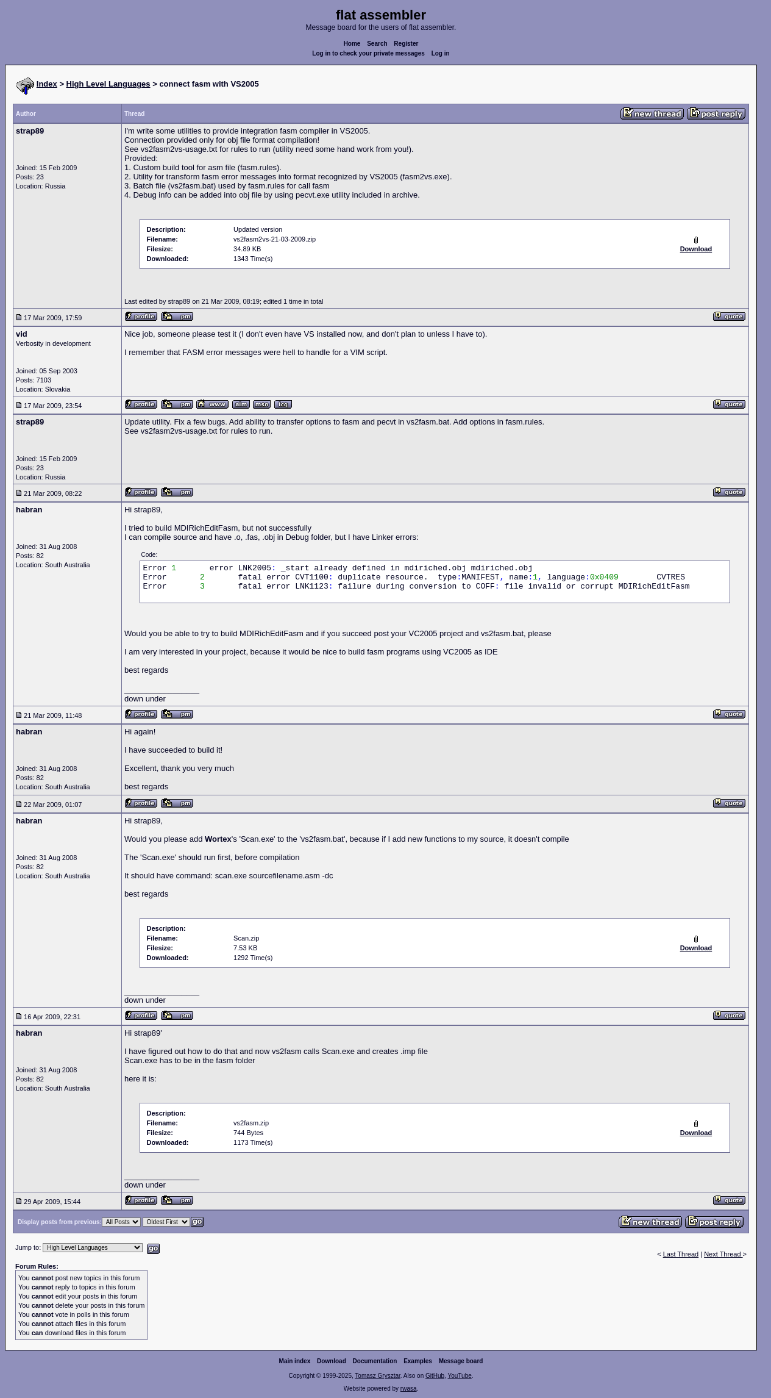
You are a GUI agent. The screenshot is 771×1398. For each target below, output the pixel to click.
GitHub (434, 1375)
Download (331, 1361)
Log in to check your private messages (368, 53)
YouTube (459, 1375)
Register (406, 43)
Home (352, 43)
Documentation (375, 1361)
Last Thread (681, 1254)
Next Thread (723, 1254)
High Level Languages (108, 83)
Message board (461, 1361)
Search (377, 43)
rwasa (408, 1388)
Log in (441, 53)
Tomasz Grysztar (377, 1375)
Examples (417, 1361)
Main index (295, 1361)
